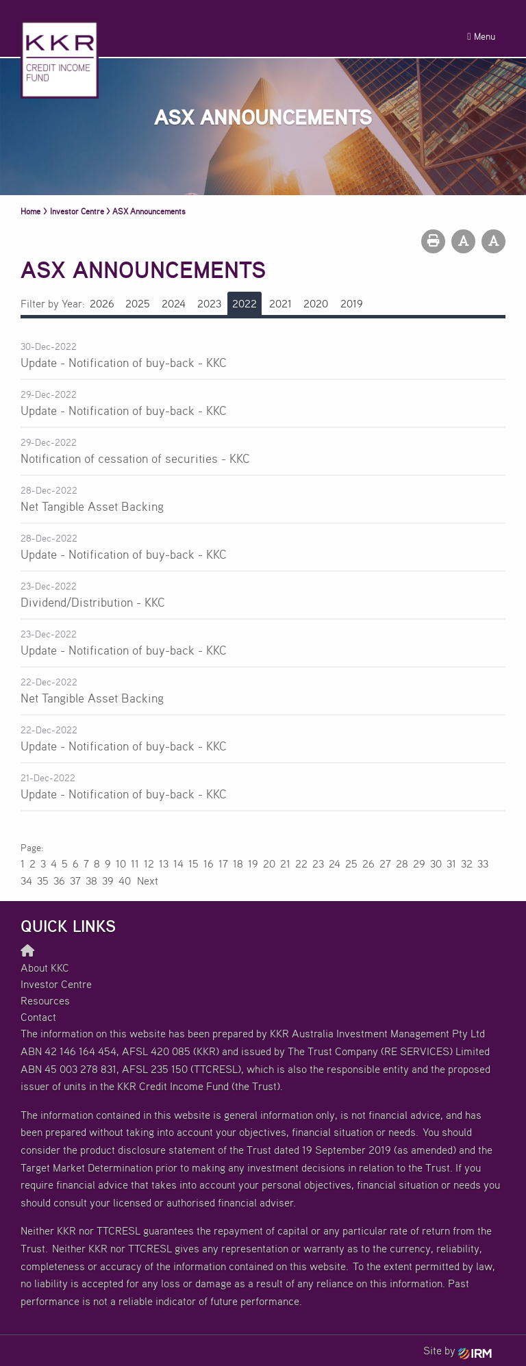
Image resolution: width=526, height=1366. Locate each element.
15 (193, 863)
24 (334, 863)
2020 (315, 303)
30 (436, 863)
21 (285, 863)
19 (253, 863)
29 (419, 863)
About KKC (45, 967)
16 (208, 863)
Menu (480, 36)
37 (75, 880)
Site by (457, 1350)
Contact (38, 1017)
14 (178, 863)
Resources (45, 1000)
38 (91, 880)
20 (269, 863)
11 (135, 863)
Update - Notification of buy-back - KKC (124, 362)
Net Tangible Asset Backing (92, 506)
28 (402, 863)
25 (351, 863)
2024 (174, 303)
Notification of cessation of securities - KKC (135, 458)
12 (149, 863)
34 (26, 880)
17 (223, 863)
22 (301, 863)
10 (121, 863)
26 (368, 863)
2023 (209, 303)
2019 (351, 303)
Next (147, 880)
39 (108, 880)
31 (451, 863)
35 (43, 880)
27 (385, 863)
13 (163, 863)
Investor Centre (56, 984)
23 (318, 863)
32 (467, 863)
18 (238, 863)
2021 (280, 303)
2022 (244, 303)
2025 (137, 303)
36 (59, 880)
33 (482, 863)
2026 (102, 303)
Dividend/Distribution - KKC (93, 601)
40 (124, 880)
